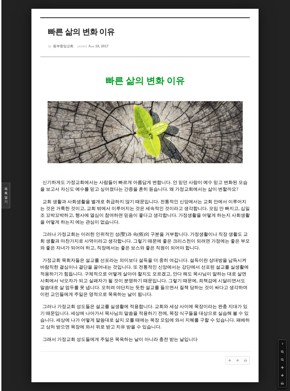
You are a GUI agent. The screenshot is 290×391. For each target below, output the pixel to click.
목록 (6, 195)
